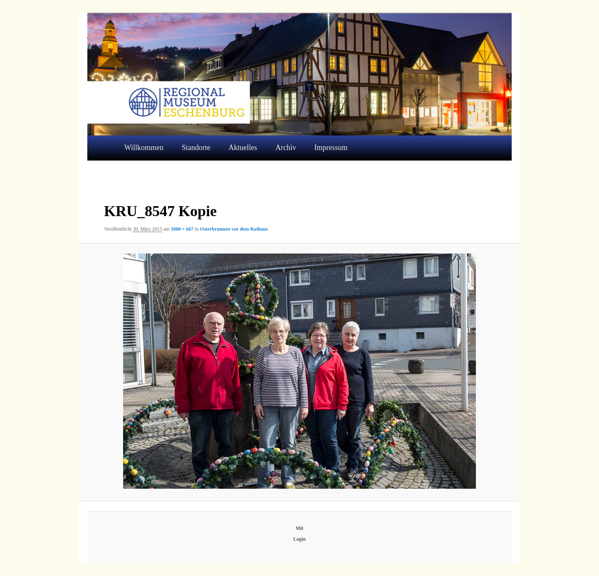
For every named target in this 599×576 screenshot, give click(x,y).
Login (299, 539)
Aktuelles (242, 147)
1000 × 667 (182, 229)
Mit (300, 528)
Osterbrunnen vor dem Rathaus (234, 229)
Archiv (285, 147)
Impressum (331, 147)
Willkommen (143, 147)
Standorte (196, 147)
